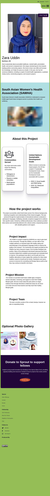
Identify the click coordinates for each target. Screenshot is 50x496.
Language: (42, 1)
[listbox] (25, 341)
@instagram (7, 433)
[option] (9, 341)
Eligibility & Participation (7, 418)
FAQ (3, 421)
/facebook (7, 430)
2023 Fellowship (6, 412)
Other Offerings (5, 397)
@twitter (7, 427)
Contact (4, 400)
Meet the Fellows (6, 415)
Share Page (43, 15)
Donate (3, 403)
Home (3, 405)
